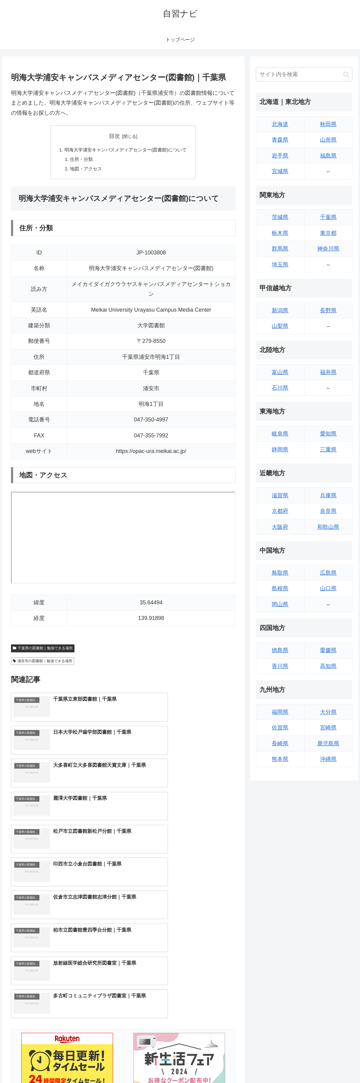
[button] (346, 74)
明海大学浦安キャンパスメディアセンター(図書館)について (125, 150)
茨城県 (280, 217)
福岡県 (280, 712)
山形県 (328, 140)
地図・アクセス (83, 169)
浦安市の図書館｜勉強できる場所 (42, 662)
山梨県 (280, 326)
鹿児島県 (328, 743)
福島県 (328, 156)
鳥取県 (280, 573)
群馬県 (280, 249)
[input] (304, 74)
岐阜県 (280, 434)
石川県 (280, 388)
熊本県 (280, 759)
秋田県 (328, 124)
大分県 (328, 712)
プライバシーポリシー (332, 1064)
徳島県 (280, 650)
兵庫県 (328, 495)
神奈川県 (328, 249)
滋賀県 (280, 495)
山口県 (328, 588)
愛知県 (328, 434)
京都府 (280, 511)
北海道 (280, 124)
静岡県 (280, 450)
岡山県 (280, 604)
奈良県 (328, 511)
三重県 (328, 450)
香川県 (280, 666)
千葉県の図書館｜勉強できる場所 (43, 649)
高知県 (328, 666)
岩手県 (280, 156)
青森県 (280, 140)
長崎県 (280, 743)
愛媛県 (328, 650)
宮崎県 (328, 728)
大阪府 (280, 527)
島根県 (280, 588)
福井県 (328, 372)
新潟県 (280, 310)
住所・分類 (78, 160)
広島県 (328, 573)
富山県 (280, 372)
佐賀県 (280, 728)
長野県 (328, 310)
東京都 (328, 233)
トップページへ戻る (286, 1064)
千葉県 (328, 217)
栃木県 (280, 233)
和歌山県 (328, 527)
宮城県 (280, 171)
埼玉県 (280, 264)
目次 (114, 136)
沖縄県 (328, 759)
